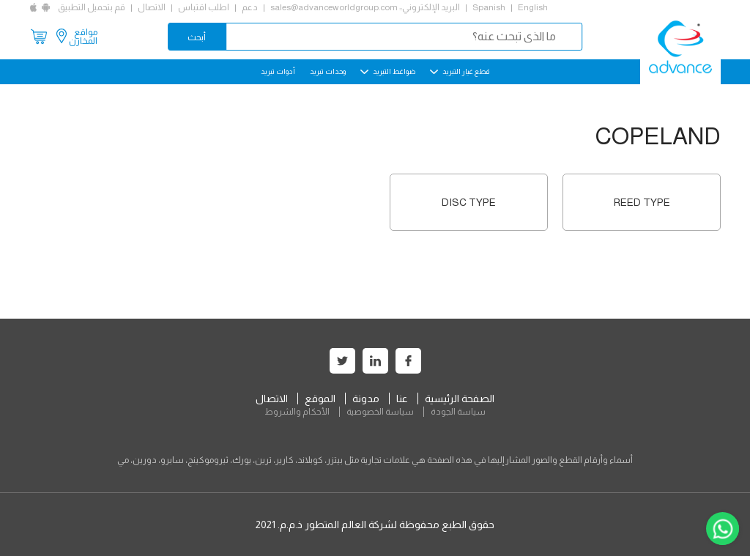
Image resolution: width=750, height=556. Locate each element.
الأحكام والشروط (297, 412)
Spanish (488, 7)
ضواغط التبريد (387, 71)
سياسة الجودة (458, 412)
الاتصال (152, 7)
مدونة (365, 398)
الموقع (320, 398)
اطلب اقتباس (203, 7)
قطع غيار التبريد (459, 71)
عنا (402, 398)
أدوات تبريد (278, 71)
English (533, 7)
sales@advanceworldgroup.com (334, 7)
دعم (250, 7)
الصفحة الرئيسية (459, 398)
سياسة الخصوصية (380, 412)
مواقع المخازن (83, 36)
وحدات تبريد (328, 71)
